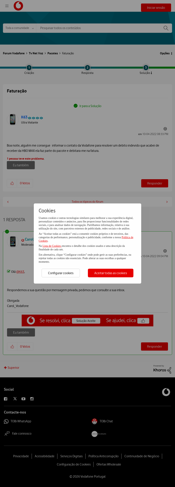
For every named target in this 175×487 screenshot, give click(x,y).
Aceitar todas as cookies (110, 273)
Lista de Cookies (52, 245)
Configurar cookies (60, 273)
